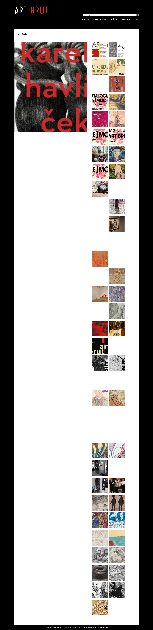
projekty (104, 19)
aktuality (85, 19)
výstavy (94, 19)
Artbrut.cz (60, 627)
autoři (129, 19)
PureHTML (104, 627)
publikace (114, 19)
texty (122, 19)
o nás (136, 19)
